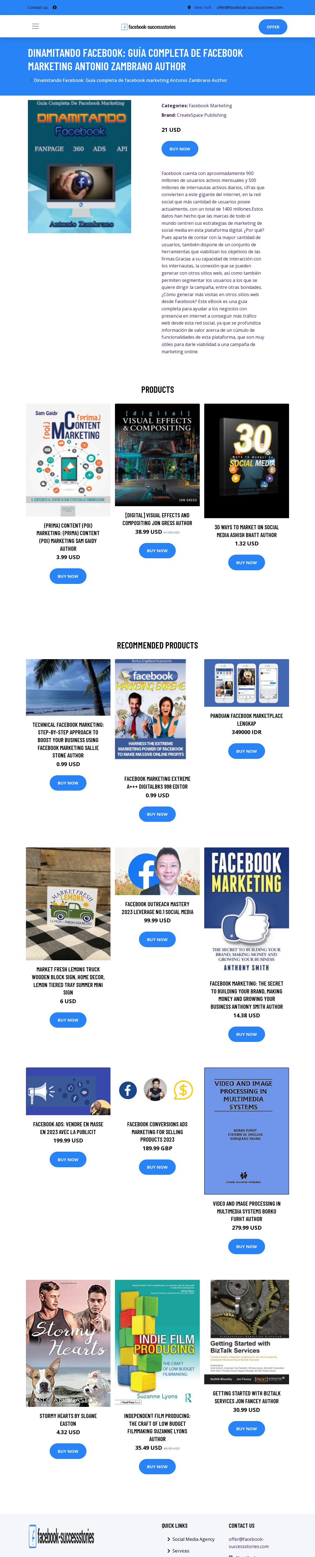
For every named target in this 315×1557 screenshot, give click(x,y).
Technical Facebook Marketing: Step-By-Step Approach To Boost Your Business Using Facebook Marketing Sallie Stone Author (68, 740)
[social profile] (55, 7)
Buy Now (180, 149)
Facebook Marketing (210, 106)
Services (180, 1551)
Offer (273, 27)
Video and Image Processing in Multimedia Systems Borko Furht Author (247, 1211)
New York (202, 7)
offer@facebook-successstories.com (250, 7)
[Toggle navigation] (35, 26)
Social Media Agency (193, 1539)
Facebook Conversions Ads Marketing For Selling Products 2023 (157, 1131)
